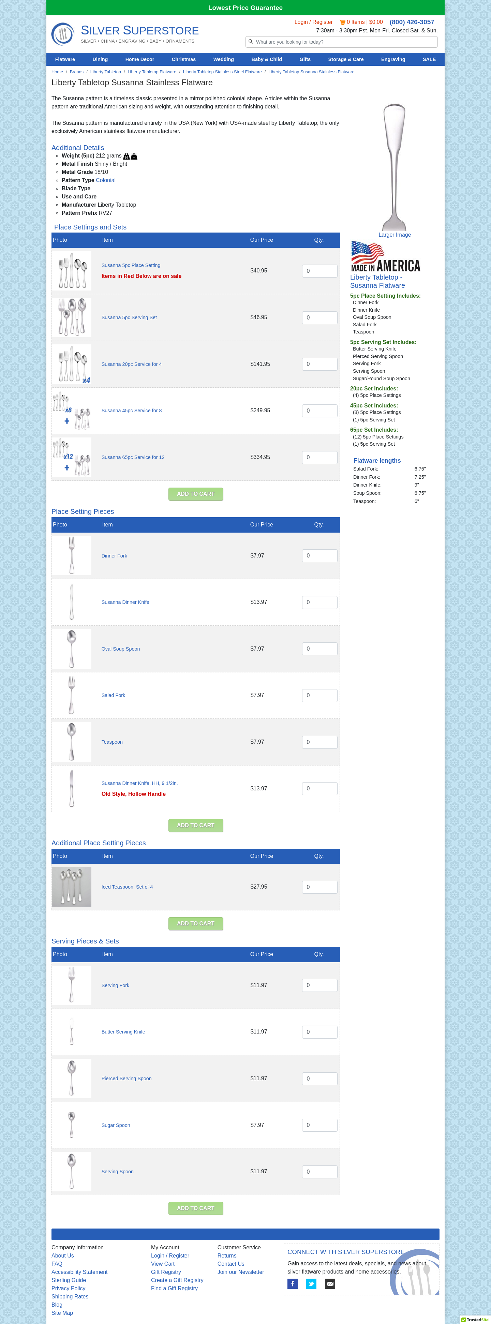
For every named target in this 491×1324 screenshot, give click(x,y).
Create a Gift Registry (177, 1280)
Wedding (223, 59)
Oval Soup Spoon (121, 649)
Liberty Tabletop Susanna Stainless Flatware (311, 71)
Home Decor (139, 59)
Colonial (106, 180)
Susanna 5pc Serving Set (129, 317)
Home (57, 71)
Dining (100, 59)
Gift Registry (166, 1272)
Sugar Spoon (116, 1125)
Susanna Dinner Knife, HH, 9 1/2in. (140, 783)
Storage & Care (346, 59)
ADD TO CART (195, 494)
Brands (77, 71)
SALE (429, 59)
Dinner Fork (114, 556)
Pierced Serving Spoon (127, 1078)
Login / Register (314, 22)
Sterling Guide (68, 1280)
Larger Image (394, 235)
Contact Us (231, 1264)
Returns (227, 1256)
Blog (56, 1305)
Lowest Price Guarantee (245, 7)
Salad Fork (113, 695)
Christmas (184, 59)
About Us (62, 1256)
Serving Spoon (118, 1171)
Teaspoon (112, 742)
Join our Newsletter (241, 1272)
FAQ (56, 1264)
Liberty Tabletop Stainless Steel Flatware (222, 71)
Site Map (62, 1313)
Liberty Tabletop (105, 71)
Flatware (65, 59)
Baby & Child (267, 59)
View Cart (163, 1264)
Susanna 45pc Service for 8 (132, 410)
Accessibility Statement (79, 1272)
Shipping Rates (70, 1296)
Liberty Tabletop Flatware (152, 71)
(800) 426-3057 (412, 22)
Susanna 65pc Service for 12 (133, 457)
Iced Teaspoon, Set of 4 (127, 887)
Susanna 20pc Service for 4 (132, 364)
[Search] (342, 42)
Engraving (393, 59)
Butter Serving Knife (123, 1032)
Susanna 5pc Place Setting (131, 265)
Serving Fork (116, 985)
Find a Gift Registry (174, 1288)
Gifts (305, 59)
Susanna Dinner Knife (125, 602)
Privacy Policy (68, 1288)
